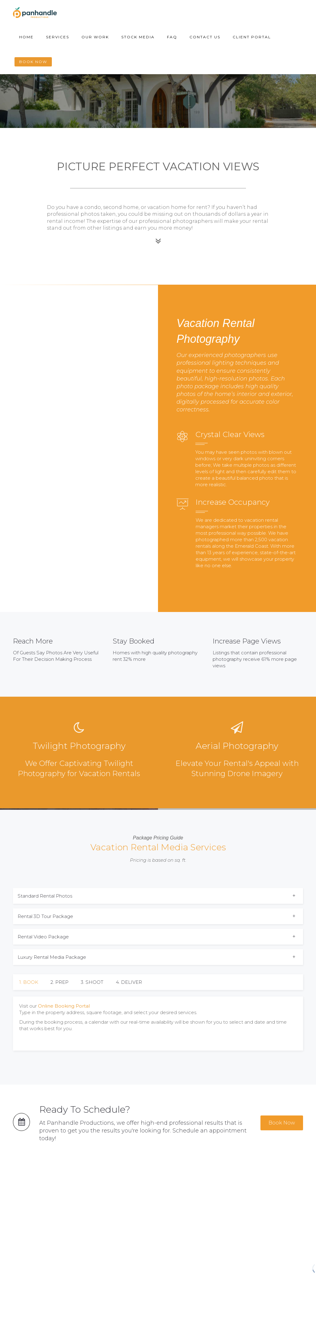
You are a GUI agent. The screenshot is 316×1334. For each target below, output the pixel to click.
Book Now (33, 61)
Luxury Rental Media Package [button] (52, 957)
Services (57, 37)
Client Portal (252, 37)
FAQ (172, 37)
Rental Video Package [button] (43, 937)
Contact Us (204, 37)
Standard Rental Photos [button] (45, 896)
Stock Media (138, 37)
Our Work (95, 37)
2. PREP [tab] (60, 982)
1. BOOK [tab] (28, 982)
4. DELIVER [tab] (129, 982)
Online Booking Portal (64, 1006)
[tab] (158, 896)
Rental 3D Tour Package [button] (45, 916)
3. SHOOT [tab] (92, 982)
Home (26, 37)
